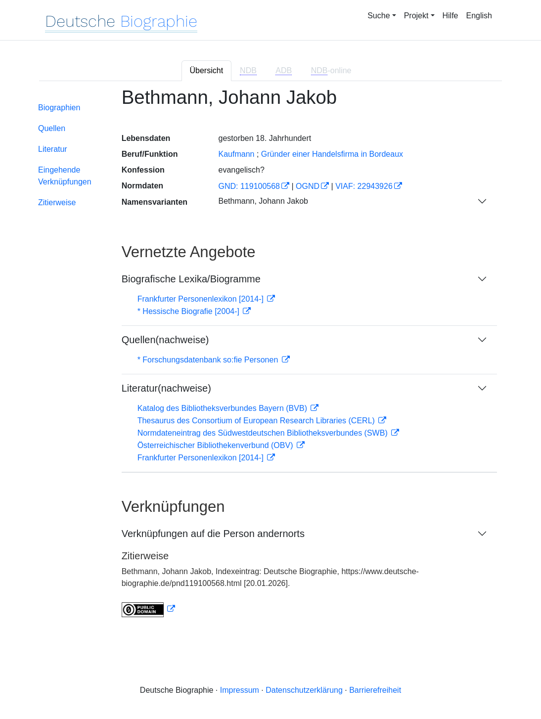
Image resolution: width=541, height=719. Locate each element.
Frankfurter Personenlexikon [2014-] (201, 299)
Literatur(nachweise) (166, 388)
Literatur (52, 149)
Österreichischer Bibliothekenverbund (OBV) (216, 445)
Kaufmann (236, 154)
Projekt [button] (416, 15)
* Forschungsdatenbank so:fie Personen (208, 360)
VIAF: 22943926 (364, 186)
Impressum (239, 690)
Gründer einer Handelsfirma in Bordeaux (332, 154)
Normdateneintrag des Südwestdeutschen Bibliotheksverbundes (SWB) (263, 433)
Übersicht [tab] (207, 70)
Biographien (59, 107)
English (479, 15)
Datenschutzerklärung (304, 690)
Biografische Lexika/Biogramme (191, 278)
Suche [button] (378, 15)
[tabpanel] (270, 358)
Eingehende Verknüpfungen (64, 176)
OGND (307, 186)
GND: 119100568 (249, 186)
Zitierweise (57, 202)
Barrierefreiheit (375, 690)
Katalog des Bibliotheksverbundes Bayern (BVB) (223, 408)
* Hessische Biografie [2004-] (189, 311)
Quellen (51, 128)
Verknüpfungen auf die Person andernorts (213, 533)
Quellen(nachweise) (165, 339)
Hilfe (450, 15)
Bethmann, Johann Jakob (263, 201)
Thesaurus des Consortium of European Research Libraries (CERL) (257, 420)
